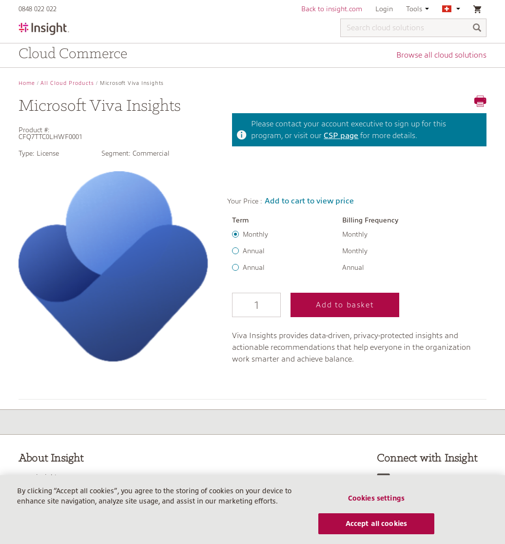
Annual (254, 250)
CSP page (341, 135)
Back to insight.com (331, 9)
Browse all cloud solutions (441, 55)
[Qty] (256, 305)
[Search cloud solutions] (413, 28)
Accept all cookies (377, 523)
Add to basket (345, 305)
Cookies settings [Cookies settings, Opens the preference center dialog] (376, 498)
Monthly (255, 234)
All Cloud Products (67, 83)
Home (27, 83)
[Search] (477, 28)
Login (384, 9)
